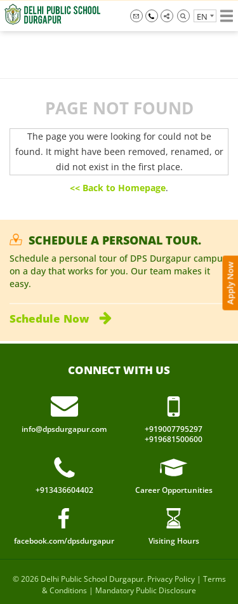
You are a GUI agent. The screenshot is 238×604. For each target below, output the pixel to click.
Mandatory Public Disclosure (145, 590)
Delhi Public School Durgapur (92, 579)
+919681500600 (173, 439)
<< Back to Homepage (118, 188)
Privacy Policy (171, 579)
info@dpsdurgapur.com (136, 16)
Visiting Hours (174, 540)
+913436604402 (64, 490)
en (202, 16)
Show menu (226, 16)
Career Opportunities (174, 490)
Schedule (61, 318)
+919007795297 (151, 16)
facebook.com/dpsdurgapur (64, 540)
